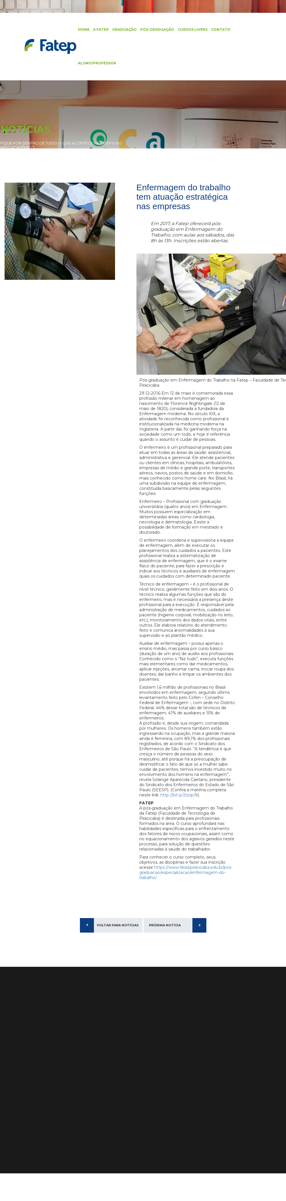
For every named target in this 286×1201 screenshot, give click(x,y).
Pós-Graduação (155, 30)
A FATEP (98, 30)
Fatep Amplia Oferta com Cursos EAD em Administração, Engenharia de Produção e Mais (181, 1110)
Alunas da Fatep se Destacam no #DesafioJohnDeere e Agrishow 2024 (181, 1129)
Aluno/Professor (95, 64)
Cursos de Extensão (20, 1079)
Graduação (122, 30)
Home (81, 30)
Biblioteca (10, 1094)
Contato (218, 30)
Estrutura (52, 1071)
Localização (54, 1086)
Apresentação (57, 1056)
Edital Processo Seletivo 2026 (182, 1069)
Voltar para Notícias (118, 953)
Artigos (7, 1109)
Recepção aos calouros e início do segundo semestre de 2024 (180, 1090)
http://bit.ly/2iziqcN (166, 822)
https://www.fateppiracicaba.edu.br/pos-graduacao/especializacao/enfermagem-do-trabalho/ (185, 900)
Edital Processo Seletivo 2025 (182, 1077)
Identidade (54, 1079)
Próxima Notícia (165, 953)
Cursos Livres (190, 30)
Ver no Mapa (104, 1098)
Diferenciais (54, 1063)
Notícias (8, 1102)
